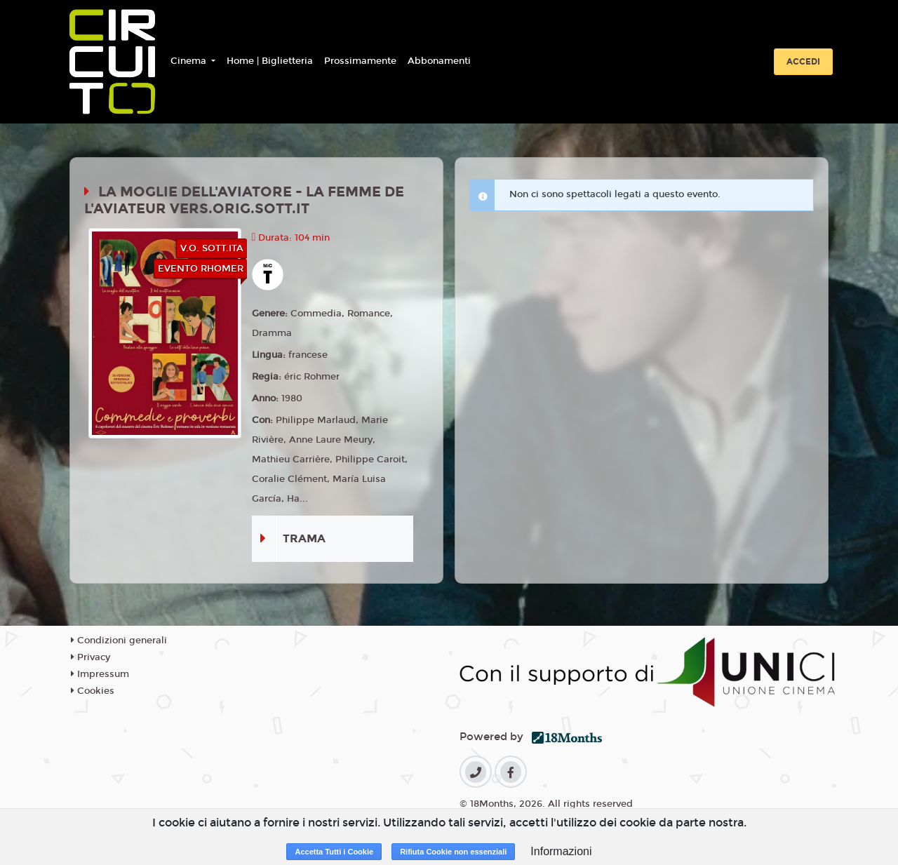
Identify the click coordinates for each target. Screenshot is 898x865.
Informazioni (560, 851)
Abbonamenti (439, 61)
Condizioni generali (119, 640)
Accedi (803, 62)
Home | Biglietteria (270, 61)
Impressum (100, 674)
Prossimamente (360, 61)
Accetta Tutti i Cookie (334, 851)
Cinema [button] (189, 61)
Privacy (90, 657)
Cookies (92, 691)
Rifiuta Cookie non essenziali (453, 851)
